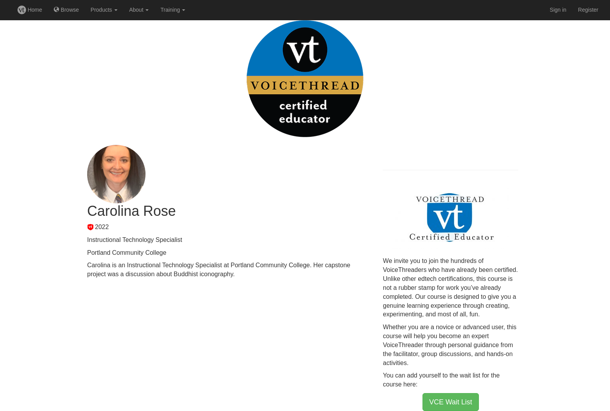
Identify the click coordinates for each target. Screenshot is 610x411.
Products (104, 10)
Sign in (558, 10)
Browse (66, 10)
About (139, 10)
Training (172, 10)
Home (30, 9)
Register (588, 10)
